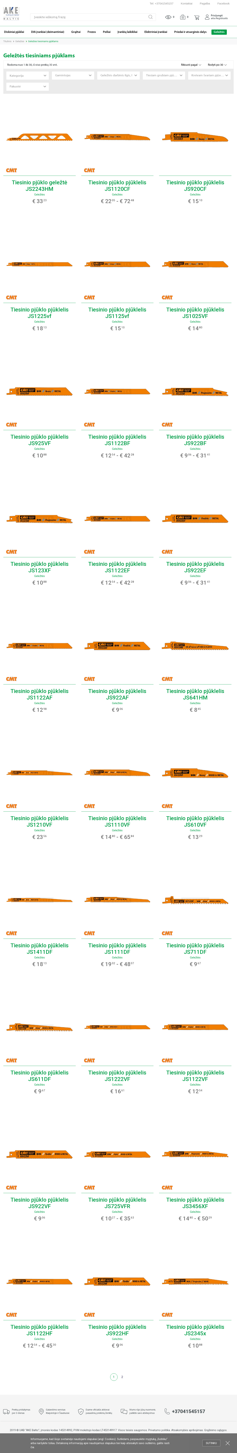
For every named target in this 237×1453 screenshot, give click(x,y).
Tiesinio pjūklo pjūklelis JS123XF (40, 567)
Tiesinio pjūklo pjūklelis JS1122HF (40, 1330)
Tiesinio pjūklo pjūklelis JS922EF (195, 567)
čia (32, 1447)
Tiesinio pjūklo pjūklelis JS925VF (40, 439)
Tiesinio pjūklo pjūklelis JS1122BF (117, 439)
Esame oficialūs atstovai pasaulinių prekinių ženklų (99, 1412)
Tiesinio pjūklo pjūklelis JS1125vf (117, 312)
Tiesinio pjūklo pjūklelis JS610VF (195, 821)
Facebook (223, 3)
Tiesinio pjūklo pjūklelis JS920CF (195, 185)
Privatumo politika (159, 1430)
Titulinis (7, 41)
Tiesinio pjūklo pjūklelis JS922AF (117, 694)
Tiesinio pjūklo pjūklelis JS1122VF (195, 1075)
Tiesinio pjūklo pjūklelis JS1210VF (40, 821)
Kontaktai (187, 3)
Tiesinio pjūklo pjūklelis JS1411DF (40, 948)
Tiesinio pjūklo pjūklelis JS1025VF (195, 312)
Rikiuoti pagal (189, 64)
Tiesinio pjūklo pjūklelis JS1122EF (117, 567)
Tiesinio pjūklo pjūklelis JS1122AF (40, 694)
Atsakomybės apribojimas (187, 1430)
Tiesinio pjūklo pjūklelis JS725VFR (117, 1202)
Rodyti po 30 (216, 64)
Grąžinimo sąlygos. (215, 1430)
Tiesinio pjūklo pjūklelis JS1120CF (117, 185)
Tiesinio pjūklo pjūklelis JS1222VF (117, 1075)
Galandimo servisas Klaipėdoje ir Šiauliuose (57, 1412)
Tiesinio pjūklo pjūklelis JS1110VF (117, 821)
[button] (196, 17)
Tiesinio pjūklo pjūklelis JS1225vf (40, 312)
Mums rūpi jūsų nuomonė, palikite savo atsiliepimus (142, 1412)
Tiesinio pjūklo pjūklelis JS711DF (195, 948)
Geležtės (19, 41)
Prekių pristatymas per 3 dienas (21, 1412)
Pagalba (205, 3)
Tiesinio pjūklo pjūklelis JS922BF (195, 439)
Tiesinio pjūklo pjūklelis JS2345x (195, 1330)
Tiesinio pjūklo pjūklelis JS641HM (195, 694)
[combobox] (27, 75)
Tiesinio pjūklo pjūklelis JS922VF (40, 1202)
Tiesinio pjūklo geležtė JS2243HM (39, 185)
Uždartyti (227, 1443)
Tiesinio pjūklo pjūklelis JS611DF (40, 1075)
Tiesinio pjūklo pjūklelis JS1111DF (117, 948)
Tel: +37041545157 (161, 3)
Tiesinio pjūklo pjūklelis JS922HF (117, 1330)
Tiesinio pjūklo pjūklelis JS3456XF (195, 1202)
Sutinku (211, 1443)
